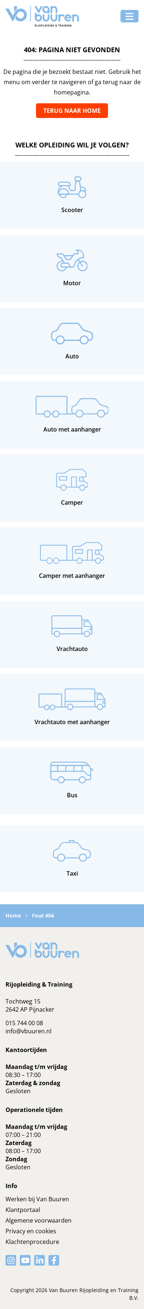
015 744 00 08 (24, 1023)
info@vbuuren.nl (28, 1031)
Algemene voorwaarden (39, 1220)
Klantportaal (23, 1210)
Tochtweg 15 (23, 1001)
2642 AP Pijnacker (30, 1009)
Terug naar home (72, 111)
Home (13, 915)
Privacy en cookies (31, 1231)
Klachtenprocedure (32, 1242)
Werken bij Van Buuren (37, 1199)
